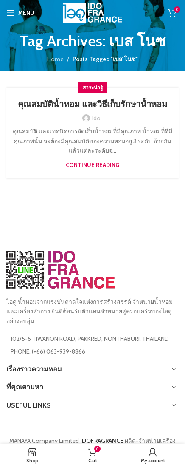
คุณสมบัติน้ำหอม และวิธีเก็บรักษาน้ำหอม (92, 104)
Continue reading (92, 164)
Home (55, 59)
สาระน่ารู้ (93, 87)
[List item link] (92, 351)
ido (96, 118)
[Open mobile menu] (20, 12)
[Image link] (60, 269)
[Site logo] (92, 12)
